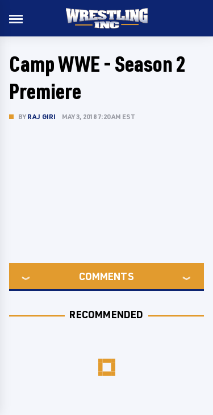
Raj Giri (41, 116)
